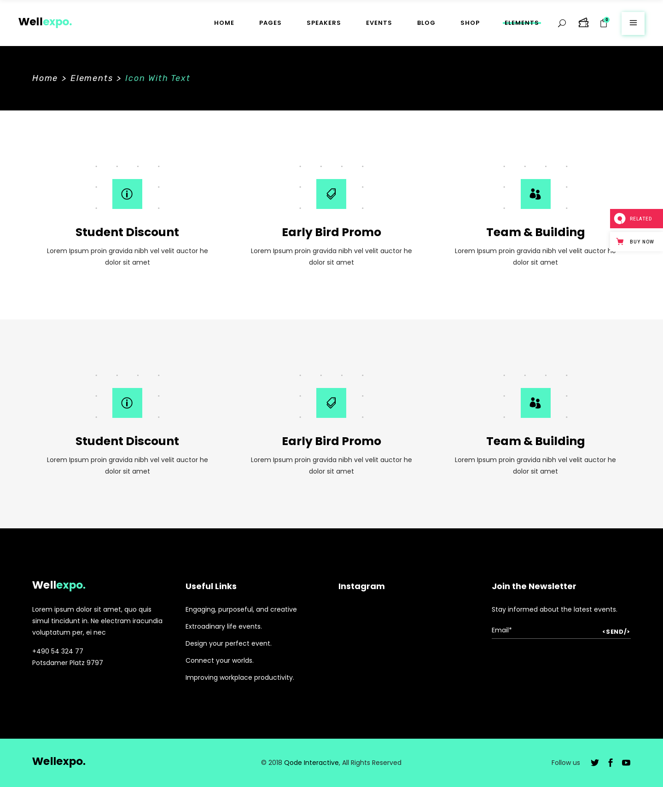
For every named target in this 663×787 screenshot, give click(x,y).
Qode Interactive (311, 762)
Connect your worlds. (220, 660)
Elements (91, 78)
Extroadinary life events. (224, 626)
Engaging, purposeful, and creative (241, 609)
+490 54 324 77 (57, 651)
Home (45, 78)
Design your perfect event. (229, 643)
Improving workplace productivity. (240, 677)
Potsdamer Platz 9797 (67, 662)
